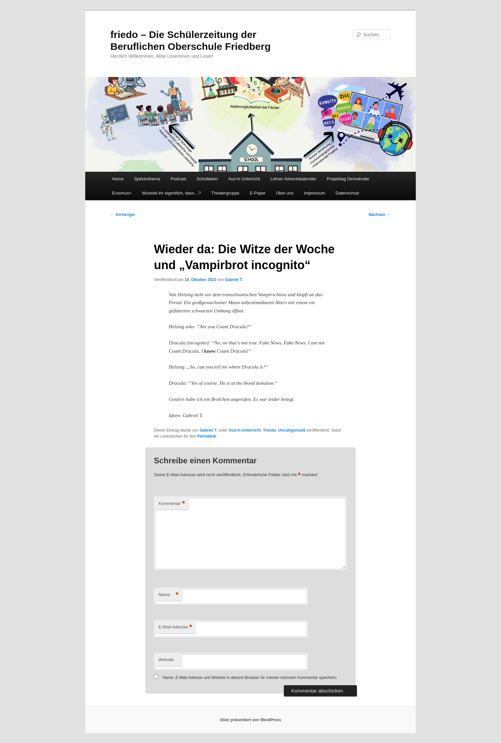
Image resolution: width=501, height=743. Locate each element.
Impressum (314, 193)
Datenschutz (347, 193)
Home (118, 178)
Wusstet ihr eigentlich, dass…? (171, 193)
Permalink (206, 436)
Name (168, 595)
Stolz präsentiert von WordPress (250, 720)
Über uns (284, 193)
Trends (269, 430)
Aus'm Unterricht (245, 430)
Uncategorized (292, 430)
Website (166, 659)
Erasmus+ (122, 193)
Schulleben (207, 178)
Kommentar (172, 504)
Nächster (379, 214)
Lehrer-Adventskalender (293, 178)
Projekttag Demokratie (348, 178)
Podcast (178, 178)
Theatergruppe (225, 193)
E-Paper (258, 193)
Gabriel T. (234, 279)
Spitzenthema (147, 178)
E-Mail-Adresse (175, 627)
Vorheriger (122, 214)
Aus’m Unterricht (244, 178)
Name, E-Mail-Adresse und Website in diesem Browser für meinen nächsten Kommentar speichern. (250, 677)
